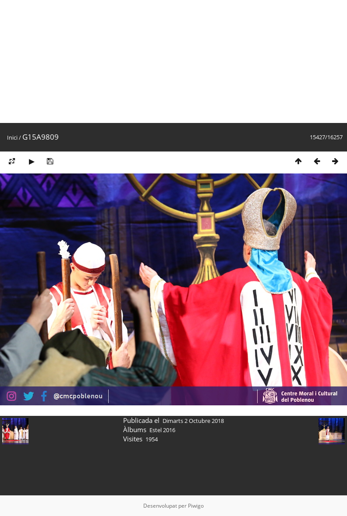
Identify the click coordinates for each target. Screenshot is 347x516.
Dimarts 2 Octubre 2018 (193, 421)
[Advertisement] (168, 61)
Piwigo (196, 505)
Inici (12, 137)
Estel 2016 (162, 430)
